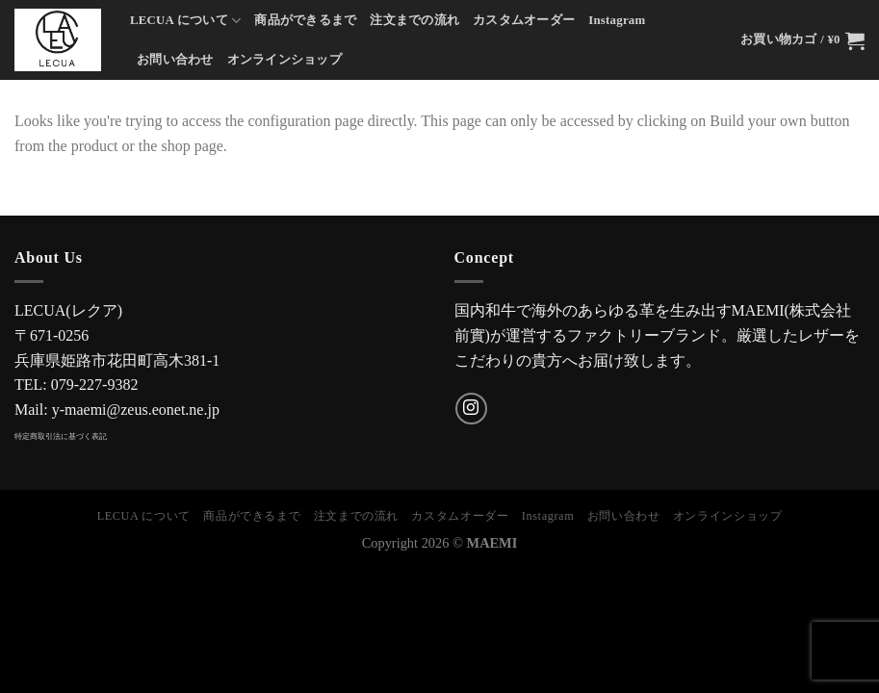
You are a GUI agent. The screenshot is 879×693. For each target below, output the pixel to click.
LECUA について (185, 21)
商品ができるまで (305, 20)
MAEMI (492, 543)
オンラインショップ (284, 59)
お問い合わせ (175, 59)
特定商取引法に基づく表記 (60, 436)
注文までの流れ (414, 20)
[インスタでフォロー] (471, 408)
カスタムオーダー (524, 20)
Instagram (616, 20)
